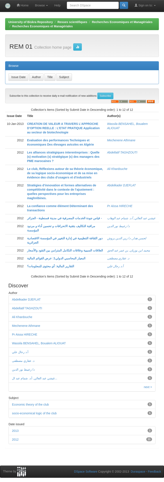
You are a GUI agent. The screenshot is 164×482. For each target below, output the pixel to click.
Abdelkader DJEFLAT (121, 185)
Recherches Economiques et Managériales (122, 22)
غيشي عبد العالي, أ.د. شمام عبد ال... (34, 378)
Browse (41, 5)
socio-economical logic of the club (34, 413)
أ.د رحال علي (115, 266)
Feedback (154, 471)
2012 (15, 439)
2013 (15, 430)
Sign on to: (145, 5)
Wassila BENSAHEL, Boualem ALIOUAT (39, 343)
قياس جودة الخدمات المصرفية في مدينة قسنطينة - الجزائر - (64, 218)
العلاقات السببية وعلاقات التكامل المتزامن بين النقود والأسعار (65, 250)
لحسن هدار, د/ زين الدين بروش (126, 238)
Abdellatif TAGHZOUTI (122, 152)
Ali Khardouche (117, 169)
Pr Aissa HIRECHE (120, 206)
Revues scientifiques (72, 22)
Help (57, 5)
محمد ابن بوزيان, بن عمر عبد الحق (128, 250)
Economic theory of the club (30, 404)
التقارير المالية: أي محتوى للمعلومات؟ (50, 266)
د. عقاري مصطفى (118, 258)
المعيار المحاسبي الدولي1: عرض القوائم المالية (56, 258)
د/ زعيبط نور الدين (118, 226)
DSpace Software (85, 471)
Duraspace (138, 471)
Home (22, 5)
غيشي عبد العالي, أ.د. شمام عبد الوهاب (131, 218)
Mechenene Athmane (121, 140)
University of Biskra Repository (30, 22)
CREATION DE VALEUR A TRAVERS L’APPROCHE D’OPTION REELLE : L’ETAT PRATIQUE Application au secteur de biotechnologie (63, 128)
